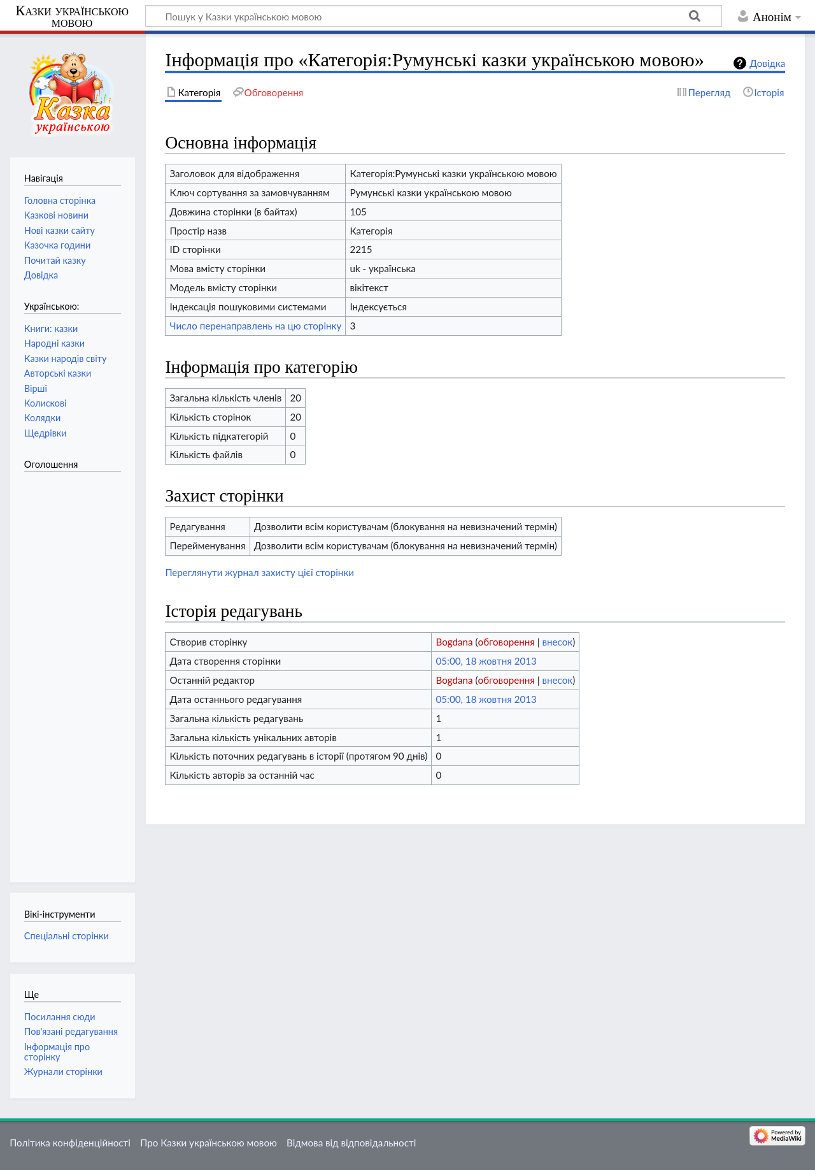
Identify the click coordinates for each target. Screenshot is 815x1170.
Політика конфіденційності (70, 1142)
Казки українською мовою (72, 16)
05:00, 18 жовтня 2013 (486, 661)
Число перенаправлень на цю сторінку (255, 325)
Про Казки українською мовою (208, 1142)
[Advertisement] (75, 670)
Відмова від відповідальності (351, 1142)
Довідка (767, 63)
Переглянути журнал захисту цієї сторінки (259, 572)
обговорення (506, 641)
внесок (557, 641)
